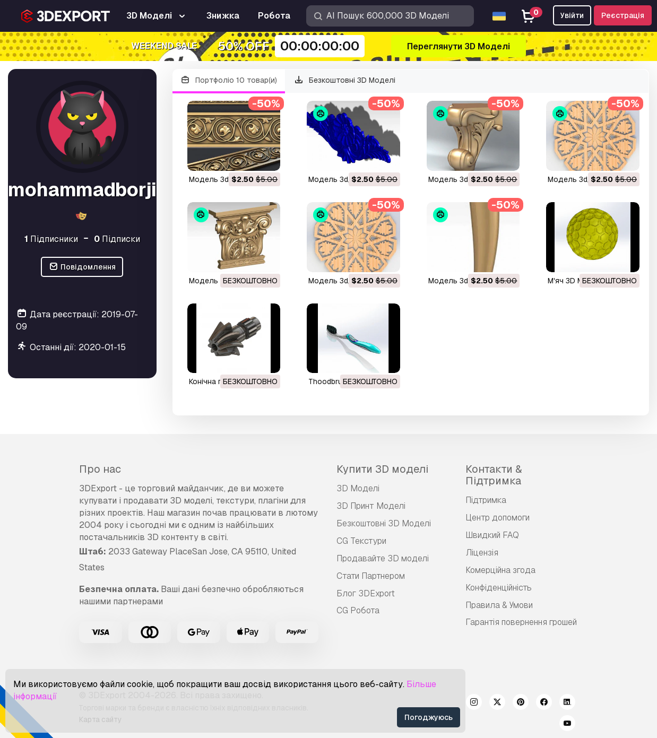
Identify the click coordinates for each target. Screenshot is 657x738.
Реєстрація (622, 15)
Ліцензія (481, 552)
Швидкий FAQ (492, 535)
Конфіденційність (498, 587)
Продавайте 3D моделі (382, 558)
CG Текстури (361, 540)
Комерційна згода (500, 570)
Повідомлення (82, 267)
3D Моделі (357, 488)
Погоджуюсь (428, 717)
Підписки (117, 239)
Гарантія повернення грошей (521, 622)
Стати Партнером (370, 575)
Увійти (572, 15)
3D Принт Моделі (370, 505)
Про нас (100, 469)
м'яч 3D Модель (577, 280)
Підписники (51, 239)
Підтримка (485, 500)
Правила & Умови (499, 605)
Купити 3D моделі (382, 469)
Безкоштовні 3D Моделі (344, 80)
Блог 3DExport (365, 593)
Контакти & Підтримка (493, 475)
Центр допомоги (497, 517)
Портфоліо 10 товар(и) (229, 80)
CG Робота (357, 610)
